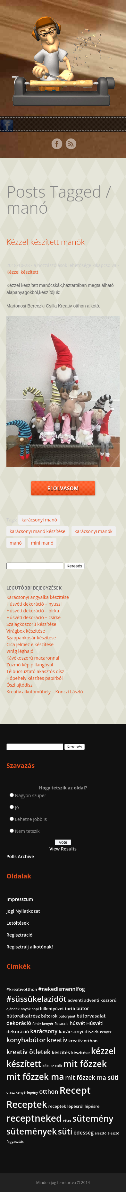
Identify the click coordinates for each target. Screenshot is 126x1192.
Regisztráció (19, 935)
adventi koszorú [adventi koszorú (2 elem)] (100, 1000)
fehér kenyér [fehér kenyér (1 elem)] (43, 1023)
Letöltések (17, 923)
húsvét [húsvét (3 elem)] (77, 1023)
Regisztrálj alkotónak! (29, 947)
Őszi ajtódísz (19, 685)
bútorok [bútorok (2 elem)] (49, 1016)
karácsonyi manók (94, 531)
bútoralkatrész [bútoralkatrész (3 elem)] (23, 1015)
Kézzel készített (22, 272)
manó (16, 543)
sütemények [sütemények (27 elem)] (31, 1131)
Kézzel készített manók (45, 241)
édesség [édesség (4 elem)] (83, 1132)
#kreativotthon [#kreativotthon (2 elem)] (21, 989)
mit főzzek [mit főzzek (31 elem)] (85, 1064)
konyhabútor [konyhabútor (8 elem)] (26, 1040)
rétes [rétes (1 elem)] (67, 1120)
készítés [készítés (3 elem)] (61, 1052)
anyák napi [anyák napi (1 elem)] (30, 1009)
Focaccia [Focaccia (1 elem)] (61, 1023)
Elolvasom (63, 488)
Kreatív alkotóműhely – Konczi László (44, 692)
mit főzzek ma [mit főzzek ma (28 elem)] (35, 1076)
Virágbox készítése (25, 631)
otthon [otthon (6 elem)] (48, 1091)
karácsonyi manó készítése (37, 531)
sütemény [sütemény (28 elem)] (92, 1118)
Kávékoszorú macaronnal (32, 658)
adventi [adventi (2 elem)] (75, 1000)
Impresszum (19, 899)
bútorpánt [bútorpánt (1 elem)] (67, 1016)
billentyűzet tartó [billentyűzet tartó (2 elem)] (57, 1008)
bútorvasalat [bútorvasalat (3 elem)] (91, 1015)
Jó (17, 807)
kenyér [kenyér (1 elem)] (105, 1032)
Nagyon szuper (30, 795)
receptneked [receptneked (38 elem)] (34, 1118)
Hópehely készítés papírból (34, 678)
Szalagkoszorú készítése (31, 624)
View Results (63, 849)
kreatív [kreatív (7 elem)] (57, 1040)
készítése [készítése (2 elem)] (80, 1052)
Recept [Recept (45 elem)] (75, 1090)
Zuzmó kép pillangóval (29, 665)
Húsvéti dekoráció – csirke (33, 617)
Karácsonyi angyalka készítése (37, 597)
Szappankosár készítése (31, 638)
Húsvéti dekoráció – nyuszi (34, 604)
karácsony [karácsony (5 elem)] (43, 1031)
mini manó (42, 543)
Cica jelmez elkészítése (30, 644)
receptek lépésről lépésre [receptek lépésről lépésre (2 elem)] (74, 1106)
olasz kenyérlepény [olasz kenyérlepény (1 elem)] (22, 1092)
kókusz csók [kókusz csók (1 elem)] (52, 1065)
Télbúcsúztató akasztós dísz (35, 671)
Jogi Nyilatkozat (23, 911)
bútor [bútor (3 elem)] (82, 1008)
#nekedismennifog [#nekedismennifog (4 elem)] (61, 988)
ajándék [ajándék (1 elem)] (13, 1009)
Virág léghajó (19, 651)
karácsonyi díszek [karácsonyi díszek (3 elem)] (79, 1031)
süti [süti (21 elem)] (65, 1131)
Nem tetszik (27, 831)
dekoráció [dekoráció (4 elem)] (18, 1023)
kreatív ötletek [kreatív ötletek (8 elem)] (28, 1051)
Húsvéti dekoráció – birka (32, 611)
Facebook (57, 144)
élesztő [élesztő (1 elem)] (100, 1133)
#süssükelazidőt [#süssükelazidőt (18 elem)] (36, 998)
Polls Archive (20, 856)
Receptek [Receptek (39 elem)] (26, 1104)
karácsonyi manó (39, 520)
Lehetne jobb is (31, 819)
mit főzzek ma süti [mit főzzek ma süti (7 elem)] (92, 1077)
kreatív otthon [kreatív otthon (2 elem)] (83, 1041)
